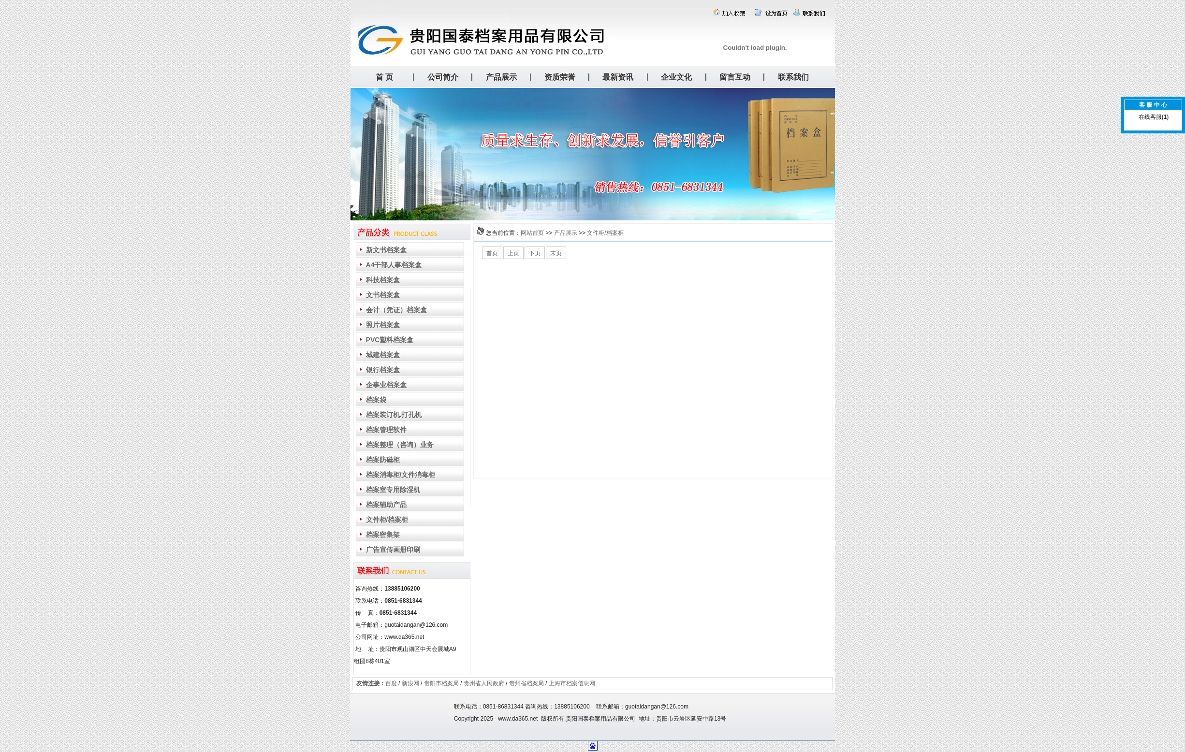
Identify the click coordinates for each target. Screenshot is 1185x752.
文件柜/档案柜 (605, 233)
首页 (492, 253)
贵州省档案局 (526, 683)
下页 (535, 253)
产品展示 (565, 233)
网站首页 (532, 233)
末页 (556, 253)
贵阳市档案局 (441, 683)
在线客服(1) (1154, 117)
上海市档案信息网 (572, 683)
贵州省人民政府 (484, 683)
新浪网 (410, 683)
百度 (391, 683)
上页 (513, 253)
